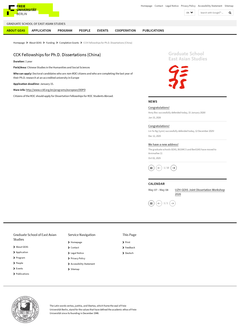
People (84, 30)
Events (102, 30)
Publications (153, 30)
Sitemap (229, 5)
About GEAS (16, 30)
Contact (159, 5)
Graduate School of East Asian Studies (36, 24)
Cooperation (125, 30)
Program (65, 30)
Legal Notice (172, 5)
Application (41, 30)
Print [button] (127, 242)
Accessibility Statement (210, 5)
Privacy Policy (188, 5)
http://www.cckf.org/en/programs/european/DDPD (56, 90)
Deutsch (129, 253)
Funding (50, 42)
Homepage (146, 5)
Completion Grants (69, 42)
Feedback (130, 247)
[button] (189, 13)
